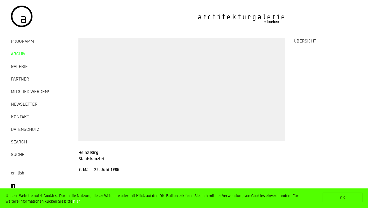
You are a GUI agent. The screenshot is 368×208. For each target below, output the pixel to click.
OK (342, 197)
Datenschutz (25, 129)
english (17, 173)
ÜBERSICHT (305, 41)
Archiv (18, 53)
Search (19, 142)
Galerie (19, 66)
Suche (17, 154)
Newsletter (24, 104)
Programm (22, 41)
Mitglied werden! (30, 91)
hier (76, 201)
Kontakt (20, 116)
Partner (20, 79)
